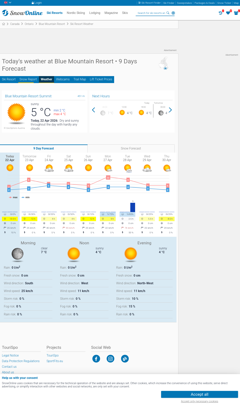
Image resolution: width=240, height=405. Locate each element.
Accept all (199, 394)
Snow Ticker (224, 3)
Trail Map (80, 79)
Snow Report (28, 79)
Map (236, 3)
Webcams (62, 79)
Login (38, 3)
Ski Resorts (55, 13)
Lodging (94, 13)
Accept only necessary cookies (199, 401)
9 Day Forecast (43, 148)
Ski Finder (168, 3)
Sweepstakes (184, 3)
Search (167, 12)
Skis (125, 13)
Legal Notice (10, 355)
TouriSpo (53, 355)
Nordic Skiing (76, 13)
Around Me (173, 12)
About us (8, 372)
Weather (46, 79)
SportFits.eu (55, 361)
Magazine (111, 13)
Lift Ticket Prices (101, 79)
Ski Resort (9, 79)
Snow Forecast (131, 148)
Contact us (9, 366)
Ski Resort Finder (151, 3)
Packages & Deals (205, 3)
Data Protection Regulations (21, 361)
